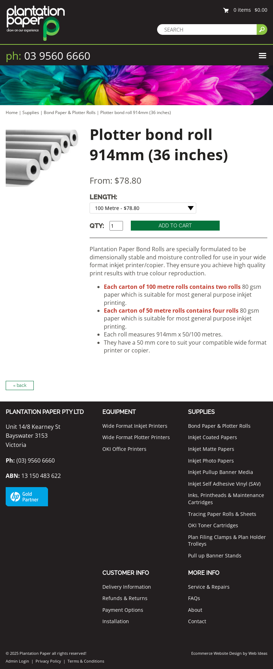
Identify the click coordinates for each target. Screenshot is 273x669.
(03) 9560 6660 (30, 460)
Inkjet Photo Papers (211, 460)
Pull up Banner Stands (214, 555)
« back (19, 385)
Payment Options (122, 609)
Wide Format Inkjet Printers (134, 425)
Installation (115, 621)
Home (12, 112)
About (195, 609)
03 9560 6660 (48, 55)
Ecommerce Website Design (216, 653)
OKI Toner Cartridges (213, 525)
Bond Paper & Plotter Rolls (70, 112)
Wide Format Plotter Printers (136, 437)
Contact (197, 621)
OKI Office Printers (124, 449)
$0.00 (261, 9)
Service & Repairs (209, 586)
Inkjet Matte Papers (211, 449)
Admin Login (17, 661)
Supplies (30, 112)
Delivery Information (126, 586)
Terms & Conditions (86, 661)
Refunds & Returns (125, 598)
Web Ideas (257, 653)
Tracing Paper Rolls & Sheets (222, 514)
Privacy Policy (48, 661)
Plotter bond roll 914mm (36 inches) (135, 112)
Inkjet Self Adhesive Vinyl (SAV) (224, 483)
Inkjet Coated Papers (212, 437)
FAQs (194, 598)
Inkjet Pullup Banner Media (220, 472)
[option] (42, 158)
